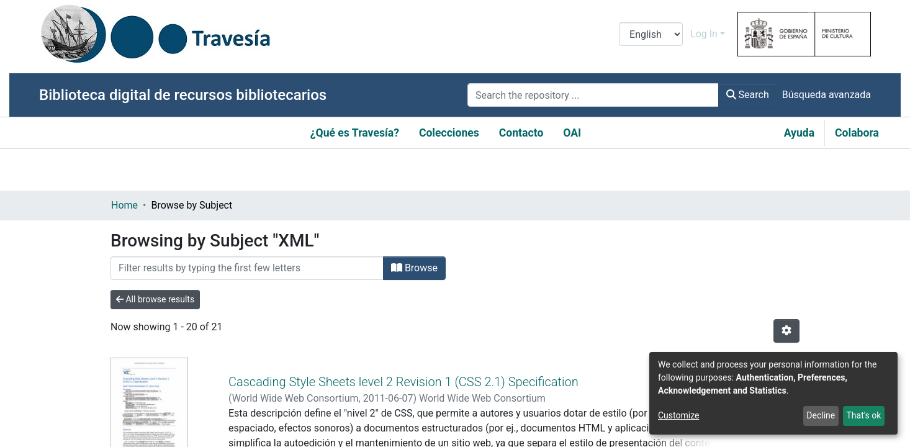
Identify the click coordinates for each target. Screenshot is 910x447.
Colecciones (449, 133)
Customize (678, 415)
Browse (414, 268)
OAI (572, 133)
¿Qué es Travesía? (354, 133)
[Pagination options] (786, 331)
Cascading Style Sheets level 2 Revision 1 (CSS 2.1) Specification (403, 366)
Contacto (521, 133)
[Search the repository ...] (593, 95)
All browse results (155, 299)
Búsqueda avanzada (826, 95)
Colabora (857, 133)
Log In (704, 34)
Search (747, 95)
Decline (820, 415)
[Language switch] (651, 34)
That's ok (863, 415)
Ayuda (799, 133)
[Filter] (247, 268)
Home (124, 205)
